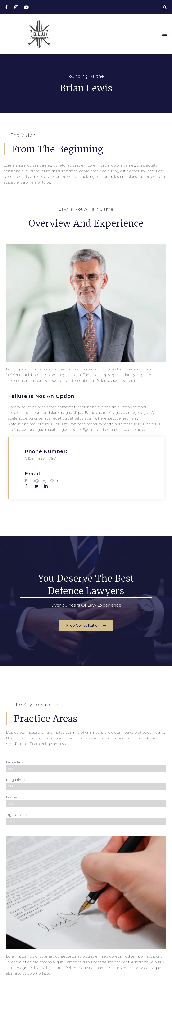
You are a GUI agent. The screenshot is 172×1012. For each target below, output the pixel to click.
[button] (164, 34)
